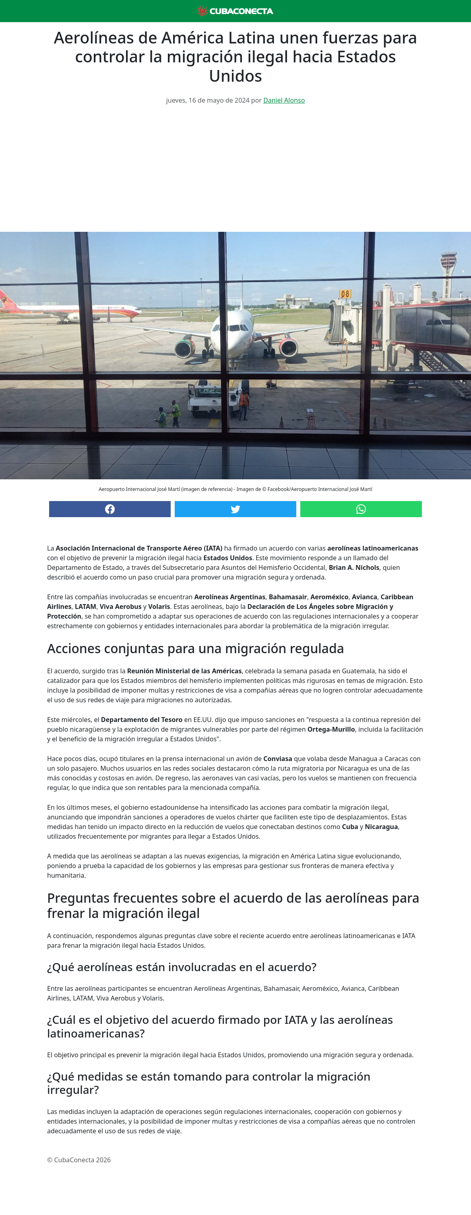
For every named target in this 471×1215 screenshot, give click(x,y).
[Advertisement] (235, 171)
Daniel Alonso (284, 100)
